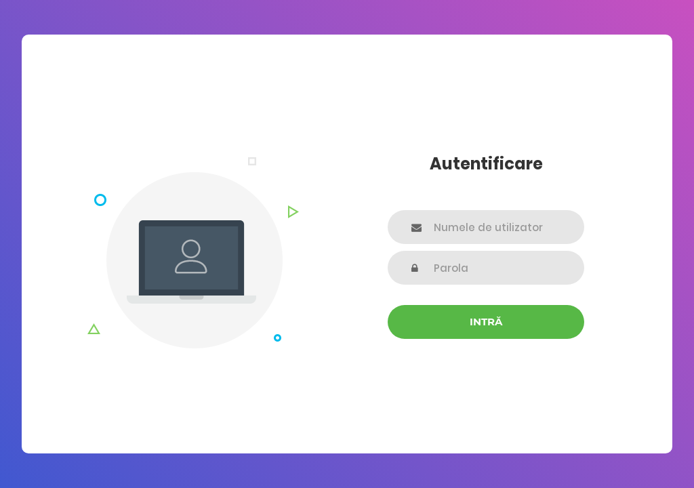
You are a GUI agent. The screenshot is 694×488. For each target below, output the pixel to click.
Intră (486, 321)
